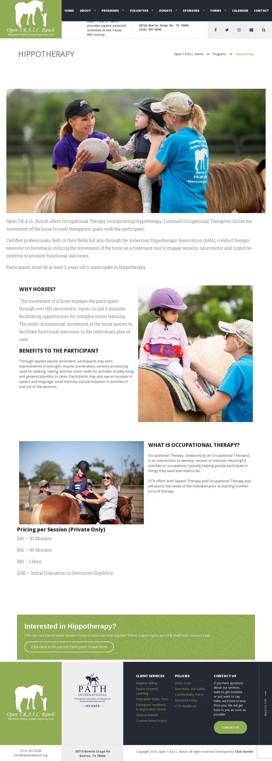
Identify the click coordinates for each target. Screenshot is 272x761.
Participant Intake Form (152, 699)
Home (69, 11)
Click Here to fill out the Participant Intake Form (69, 647)
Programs (110, 11)
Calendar (240, 11)
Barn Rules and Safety (190, 689)
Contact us (230, 727)
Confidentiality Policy (189, 694)
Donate (165, 11)
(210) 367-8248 (30, 751)
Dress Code (183, 683)
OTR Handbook (185, 706)
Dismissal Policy (186, 700)
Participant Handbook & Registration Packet (151, 707)
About (85, 11)
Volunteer (139, 11)
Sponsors (191, 11)
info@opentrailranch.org (30, 755)
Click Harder (244, 752)
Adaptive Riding (146, 683)
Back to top (266, 703)
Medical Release (147, 715)
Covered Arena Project (151, 721)
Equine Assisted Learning (146, 691)
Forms (215, 11)
